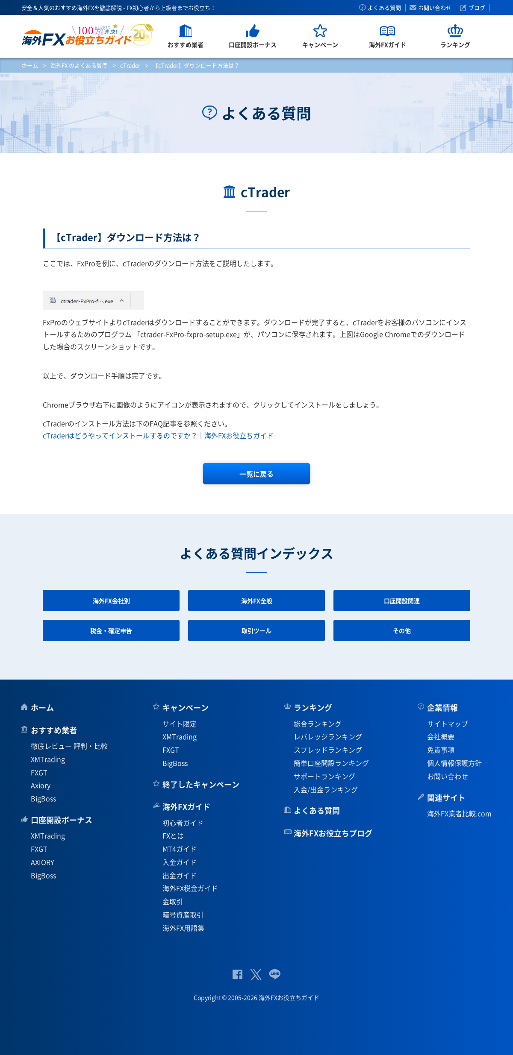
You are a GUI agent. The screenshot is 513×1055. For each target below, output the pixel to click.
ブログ (477, 8)
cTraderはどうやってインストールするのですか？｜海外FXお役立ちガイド (158, 435)
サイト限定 (179, 723)
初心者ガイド (182, 823)
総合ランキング (318, 723)
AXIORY (42, 862)
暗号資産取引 (182, 914)
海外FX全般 (256, 600)
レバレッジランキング (328, 736)
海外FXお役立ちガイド (87, 34)
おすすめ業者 (54, 730)
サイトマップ (447, 723)
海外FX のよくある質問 (79, 65)
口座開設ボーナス (61, 820)
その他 (402, 630)
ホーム (29, 65)
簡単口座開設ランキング (331, 763)
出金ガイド (179, 875)
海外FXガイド (186, 806)
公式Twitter (256, 974)
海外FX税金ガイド (190, 888)
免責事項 (440, 749)
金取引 (172, 901)
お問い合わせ (434, 8)
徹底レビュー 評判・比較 (69, 746)
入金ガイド (179, 862)
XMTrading (48, 759)
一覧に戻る (256, 474)
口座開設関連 (402, 600)
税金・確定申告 (111, 630)
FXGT (39, 772)
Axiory (40, 785)
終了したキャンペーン (200, 784)
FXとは (173, 835)
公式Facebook (237, 974)
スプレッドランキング (328, 749)
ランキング (313, 707)
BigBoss (43, 798)
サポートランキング (324, 776)
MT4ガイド (179, 849)
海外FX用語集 (183, 928)
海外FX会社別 (111, 600)
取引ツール (256, 630)
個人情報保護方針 (454, 763)
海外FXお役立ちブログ (333, 833)
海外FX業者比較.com (459, 813)
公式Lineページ (274, 974)
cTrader (130, 65)
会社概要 (440, 736)
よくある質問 (384, 8)
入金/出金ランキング (326, 789)
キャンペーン (185, 707)
